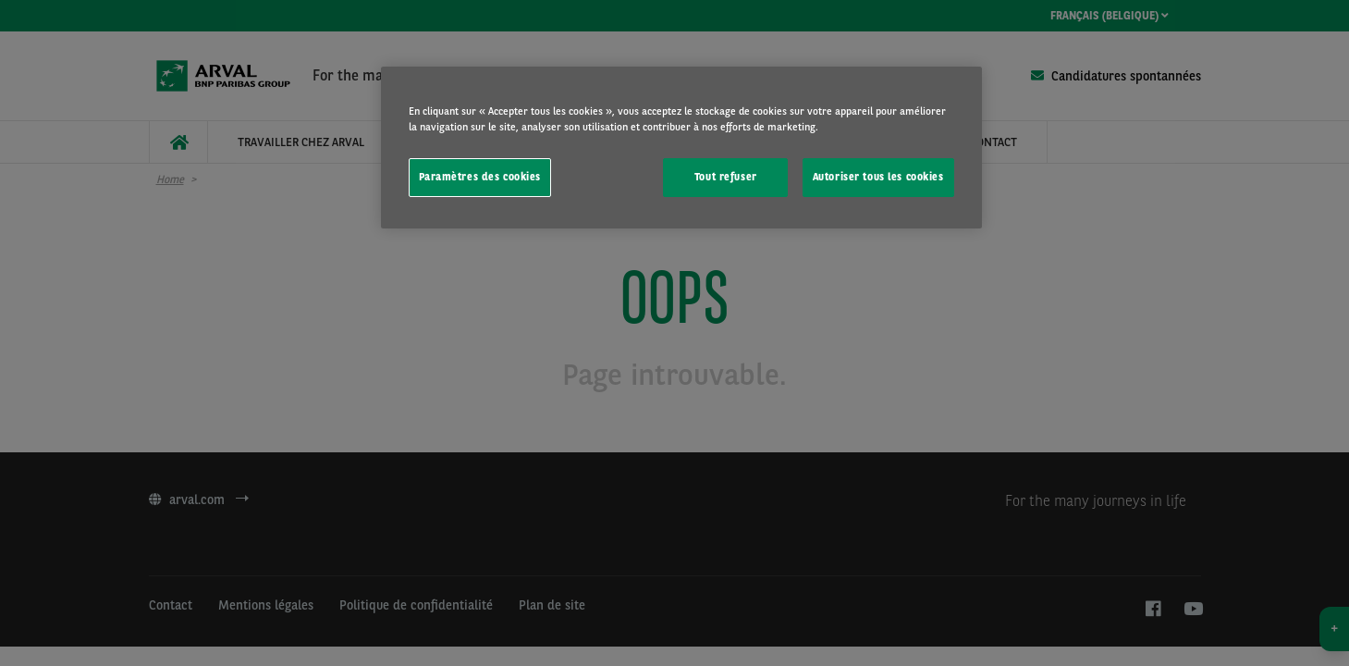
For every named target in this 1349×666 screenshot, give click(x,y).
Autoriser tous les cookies (878, 176)
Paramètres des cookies (480, 176)
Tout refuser (725, 176)
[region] (681, 147)
